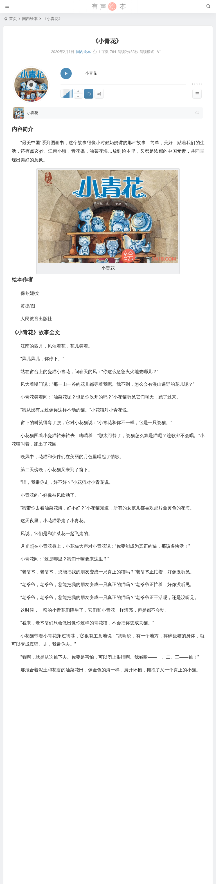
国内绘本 (30, 18)
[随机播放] (99, 94)
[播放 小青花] (66, 73)
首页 (13, 18)
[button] (197, 113)
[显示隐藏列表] (197, 94)
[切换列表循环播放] (88, 94)
